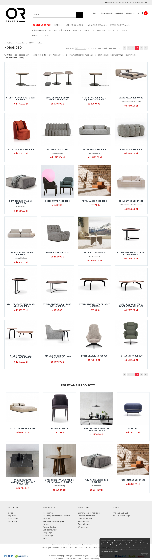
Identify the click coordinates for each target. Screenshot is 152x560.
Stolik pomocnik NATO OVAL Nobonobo (21, 99)
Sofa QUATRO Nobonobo (131, 201)
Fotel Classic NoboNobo (94, 356)
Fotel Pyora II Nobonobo (21, 149)
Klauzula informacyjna (53, 521)
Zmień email (83, 521)
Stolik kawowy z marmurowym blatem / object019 (23, 482)
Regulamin (48, 513)
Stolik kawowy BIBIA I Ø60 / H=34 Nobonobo (131, 254)
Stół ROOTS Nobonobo (94, 253)
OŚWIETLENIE (39, 30)
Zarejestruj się (129, 13)
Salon (10, 513)
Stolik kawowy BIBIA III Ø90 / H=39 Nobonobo (57, 305)
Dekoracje (12, 521)
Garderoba (13, 518)
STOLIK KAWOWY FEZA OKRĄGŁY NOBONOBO (94, 305)
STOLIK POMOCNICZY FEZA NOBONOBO (58, 357)
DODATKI (89, 30)
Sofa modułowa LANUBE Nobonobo (21, 254)
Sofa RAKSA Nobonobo (94, 149)
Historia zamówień (86, 516)
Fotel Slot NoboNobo (131, 356)
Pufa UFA (133, 429)
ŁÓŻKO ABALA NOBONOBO (131, 98)
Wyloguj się (83, 527)
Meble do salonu (75, 25)
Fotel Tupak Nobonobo (57, 201)
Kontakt (96, 13)
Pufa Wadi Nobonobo (131, 149)
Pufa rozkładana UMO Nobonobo (21, 202)
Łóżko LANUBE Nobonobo (23, 429)
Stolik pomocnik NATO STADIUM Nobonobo (58, 99)
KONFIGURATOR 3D (40, 36)
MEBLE (58, 25)
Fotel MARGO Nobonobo (94, 201)
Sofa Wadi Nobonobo (57, 149)
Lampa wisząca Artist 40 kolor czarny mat (96, 429)
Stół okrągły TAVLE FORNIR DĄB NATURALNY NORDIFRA (59, 481)
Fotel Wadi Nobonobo (57, 253)
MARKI (77, 30)
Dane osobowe (85, 518)
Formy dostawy (50, 527)
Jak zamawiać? (50, 530)
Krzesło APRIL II (59, 429)
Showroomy (106, 13)
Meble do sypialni (120, 25)
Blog (45, 538)
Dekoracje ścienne (59, 30)
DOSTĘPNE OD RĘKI (42, 25)
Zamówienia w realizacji (89, 513)
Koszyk (140, 13)
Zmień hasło (84, 524)
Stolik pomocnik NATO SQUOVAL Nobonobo (94, 99)
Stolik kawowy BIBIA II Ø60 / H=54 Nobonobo (21, 305)
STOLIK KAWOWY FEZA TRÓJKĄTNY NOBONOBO (20, 357)
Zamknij (144, 554)
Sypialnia (12, 516)
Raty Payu (47, 533)
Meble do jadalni (97, 25)
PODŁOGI (101, 30)
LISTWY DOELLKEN (118, 30)
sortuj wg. (91, 48)
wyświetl (70, 48)
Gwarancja (48, 535)
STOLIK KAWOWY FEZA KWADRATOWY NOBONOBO (131, 305)
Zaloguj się (117, 13)
